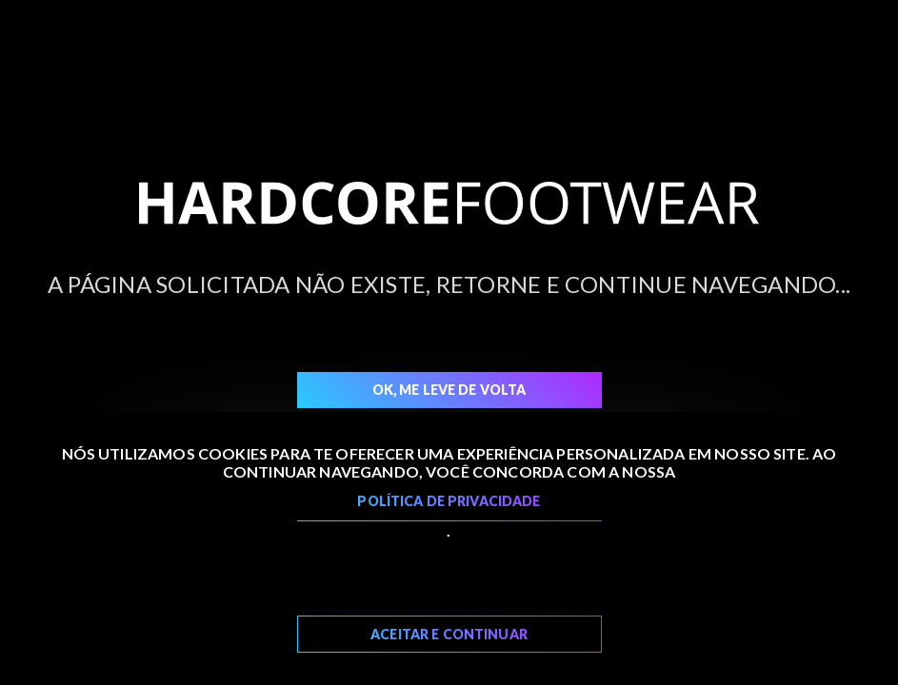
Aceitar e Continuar (449, 634)
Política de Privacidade (448, 501)
